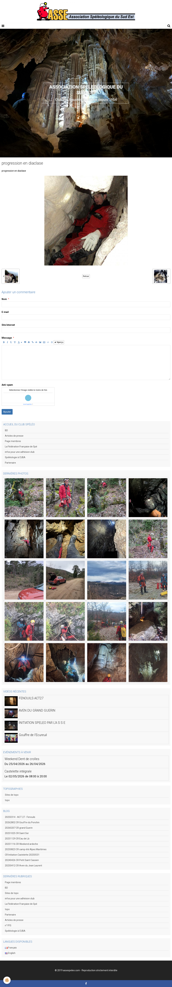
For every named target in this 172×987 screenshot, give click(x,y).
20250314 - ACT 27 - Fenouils (20, 817)
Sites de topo (11, 795)
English (10, 953)
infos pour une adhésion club (20, 452)
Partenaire (10, 462)
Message (7, 338)
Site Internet (8, 325)
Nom (4, 299)
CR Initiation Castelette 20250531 (22, 854)
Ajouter (7, 411)
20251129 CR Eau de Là (17, 838)
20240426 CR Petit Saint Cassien (22, 860)
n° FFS (8, 925)
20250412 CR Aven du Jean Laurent (23, 865)
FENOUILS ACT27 (31, 698)
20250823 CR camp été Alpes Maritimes (25, 849)
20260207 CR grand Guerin (19, 828)
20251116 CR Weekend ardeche (21, 844)
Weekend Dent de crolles (22, 759)
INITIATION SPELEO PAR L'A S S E (42, 722)
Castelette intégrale (18, 771)
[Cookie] (7, 980)
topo (7, 800)
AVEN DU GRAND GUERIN (37, 710)
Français (11, 947)
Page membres (13, 441)
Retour (86, 276)
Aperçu (58, 342)
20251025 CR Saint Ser (17, 833)
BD (6, 430)
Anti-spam (7, 385)
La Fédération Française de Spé (21, 446)
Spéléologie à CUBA (15, 457)
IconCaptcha (27, 404)
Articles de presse (14, 435)
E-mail (5, 312)
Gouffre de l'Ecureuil (33, 735)
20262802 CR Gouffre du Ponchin (22, 822)
